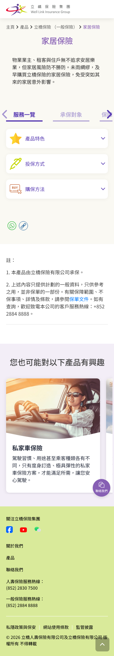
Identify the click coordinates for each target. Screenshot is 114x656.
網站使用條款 (56, 627)
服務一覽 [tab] (24, 114)
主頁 (10, 27)
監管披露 (84, 627)
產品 (24, 27)
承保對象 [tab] (71, 114)
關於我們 (14, 546)
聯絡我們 (14, 569)
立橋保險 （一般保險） (56, 27)
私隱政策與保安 (21, 627)
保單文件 (79, 299)
